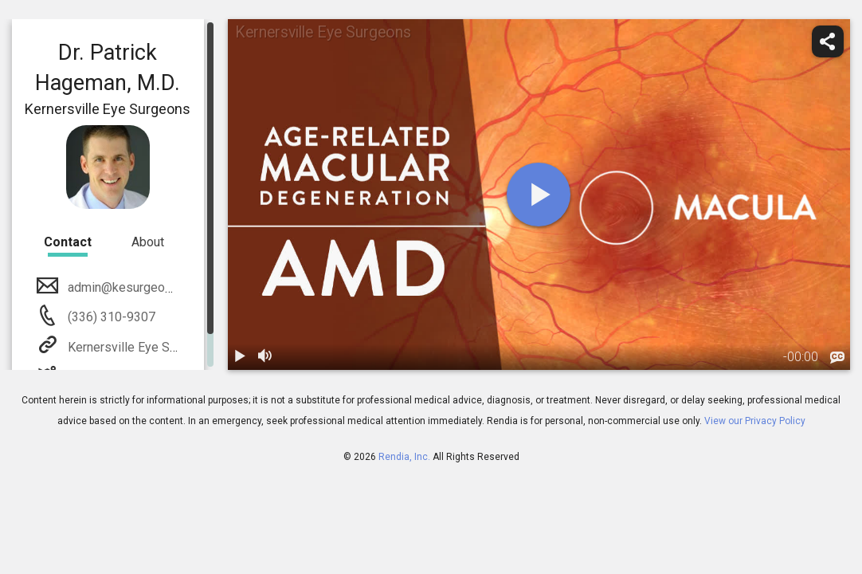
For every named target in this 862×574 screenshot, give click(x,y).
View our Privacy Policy (754, 421)
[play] (538, 194)
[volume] (266, 357)
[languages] (837, 358)
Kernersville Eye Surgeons (140, 347)
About (147, 242)
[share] (828, 41)
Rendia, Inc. (404, 456)
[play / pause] (240, 357)
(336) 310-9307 (110, 316)
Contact (68, 242)
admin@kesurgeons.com (135, 287)
